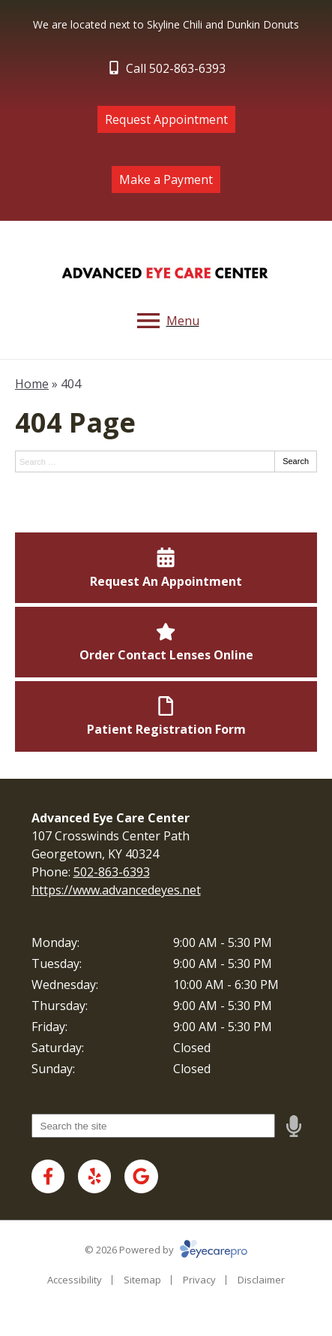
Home (32, 383)
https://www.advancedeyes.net (116, 890)
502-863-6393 (111, 872)
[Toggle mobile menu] (166, 321)
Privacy (199, 1279)
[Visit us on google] (141, 1176)
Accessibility (74, 1279)
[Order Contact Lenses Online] (166, 642)
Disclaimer (261, 1279)
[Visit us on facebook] (48, 1176)
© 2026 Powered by (166, 1249)
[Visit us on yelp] (95, 1176)
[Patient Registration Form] (166, 716)
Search (296, 461)
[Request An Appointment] (166, 567)
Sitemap (142, 1279)
